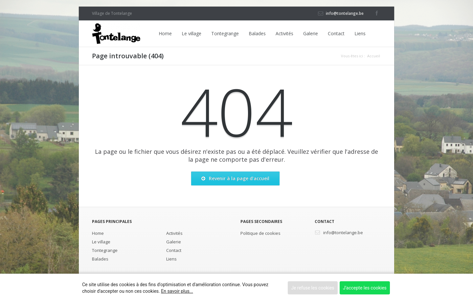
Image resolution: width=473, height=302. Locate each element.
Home (165, 33)
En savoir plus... (177, 291)
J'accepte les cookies (365, 287)
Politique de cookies (260, 233)
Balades (257, 33)
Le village (191, 33)
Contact (336, 33)
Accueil (373, 55)
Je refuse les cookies (312, 287)
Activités (284, 33)
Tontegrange (225, 33)
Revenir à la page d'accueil (235, 178)
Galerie (310, 33)
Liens (360, 33)
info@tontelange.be (345, 13)
